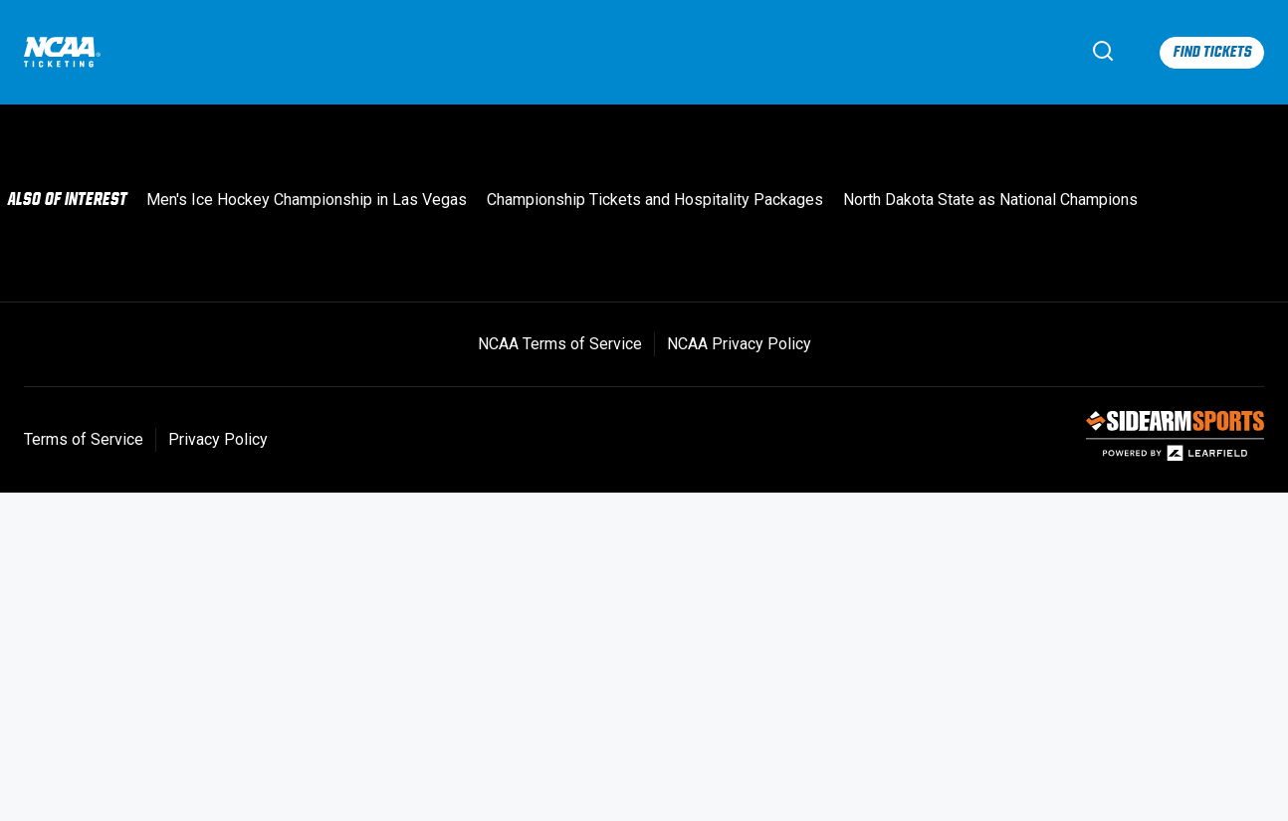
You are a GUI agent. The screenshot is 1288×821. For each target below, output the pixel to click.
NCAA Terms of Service (560, 343)
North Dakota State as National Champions (990, 199)
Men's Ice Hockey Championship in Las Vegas (306, 199)
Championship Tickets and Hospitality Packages (655, 199)
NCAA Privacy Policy (739, 343)
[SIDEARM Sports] (1175, 456)
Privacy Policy (218, 439)
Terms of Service (83, 439)
